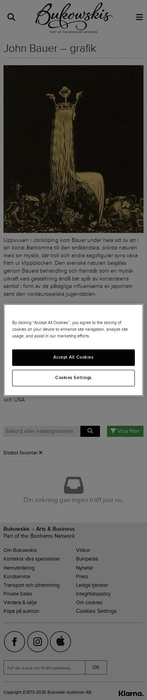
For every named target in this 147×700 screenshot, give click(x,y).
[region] (73, 350)
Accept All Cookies (73, 357)
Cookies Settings (73, 378)
